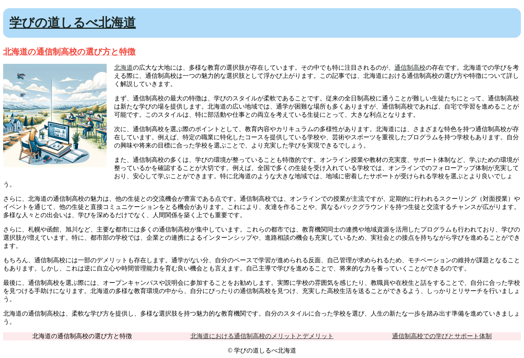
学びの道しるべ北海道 (72, 23)
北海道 (123, 67)
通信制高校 (410, 67)
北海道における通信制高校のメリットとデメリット (262, 336)
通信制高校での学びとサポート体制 (442, 336)
